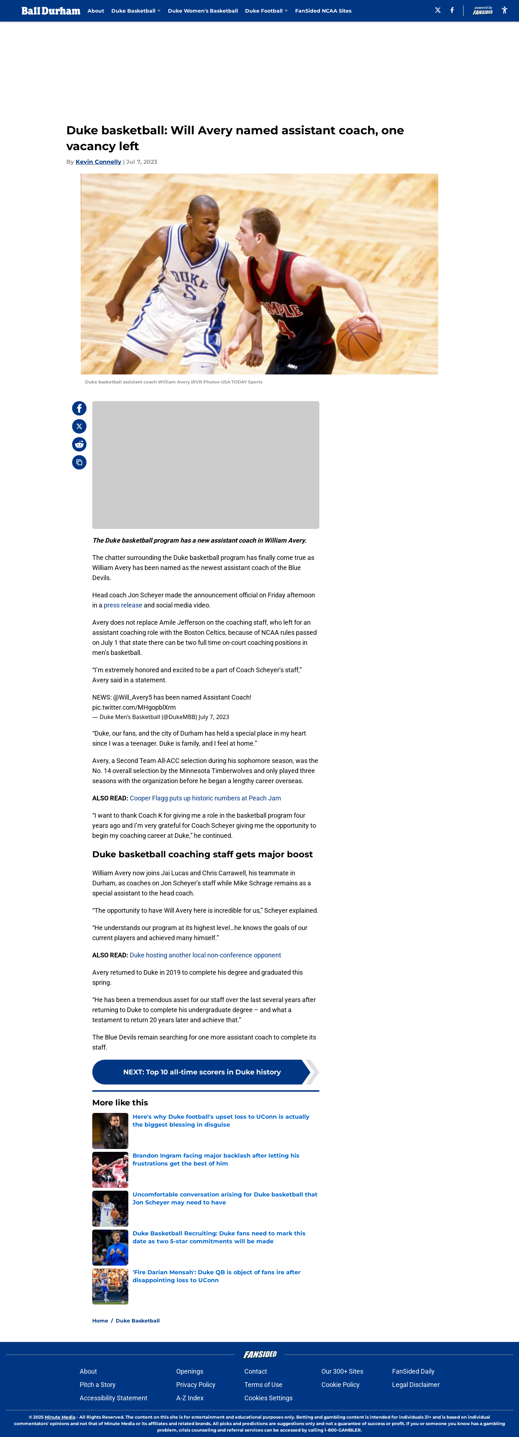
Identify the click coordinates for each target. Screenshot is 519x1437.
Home (100, 1320)
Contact (255, 1371)
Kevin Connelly (98, 161)
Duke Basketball (138, 1320)
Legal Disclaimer (416, 1384)
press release (123, 605)
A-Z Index (190, 1398)
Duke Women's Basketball (203, 11)
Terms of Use (263, 1384)
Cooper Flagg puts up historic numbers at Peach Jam (205, 798)
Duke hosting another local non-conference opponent (205, 955)
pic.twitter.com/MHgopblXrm (134, 707)
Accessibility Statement (113, 1398)
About (96, 11)
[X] (438, 10)
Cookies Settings (268, 1398)
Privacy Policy (196, 1384)
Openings (189, 1371)
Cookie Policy (340, 1384)
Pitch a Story (98, 1384)
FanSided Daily (413, 1371)
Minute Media (60, 1417)
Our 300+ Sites (342, 1371)
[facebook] (452, 10)
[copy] (79, 462)
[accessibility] (504, 10)
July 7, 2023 (214, 717)
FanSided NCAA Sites (323, 11)
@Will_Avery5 (132, 697)
